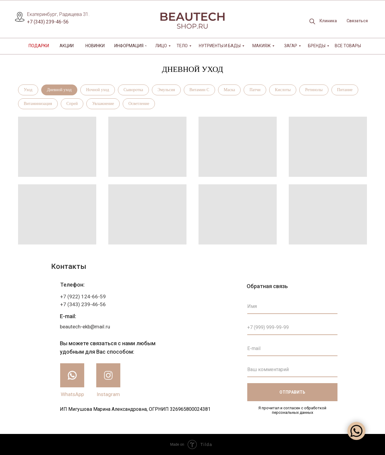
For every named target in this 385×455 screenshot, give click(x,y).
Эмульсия (166, 90)
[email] (292, 348)
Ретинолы (313, 90)
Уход (28, 90)
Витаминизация (38, 103)
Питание (345, 90)
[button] (357, 21)
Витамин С (199, 90)
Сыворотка (133, 90)
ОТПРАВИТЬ (292, 392)
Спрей (72, 103)
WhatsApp (72, 394)
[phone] (292, 327)
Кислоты (283, 90)
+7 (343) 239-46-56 (48, 22)
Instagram (108, 394)
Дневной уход (59, 90)
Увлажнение (103, 103)
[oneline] (292, 369)
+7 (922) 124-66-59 (83, 297)
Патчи (254, 90)
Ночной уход (97, 90)
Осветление (138, 103)
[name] (292, 306)
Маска (229, 90)
